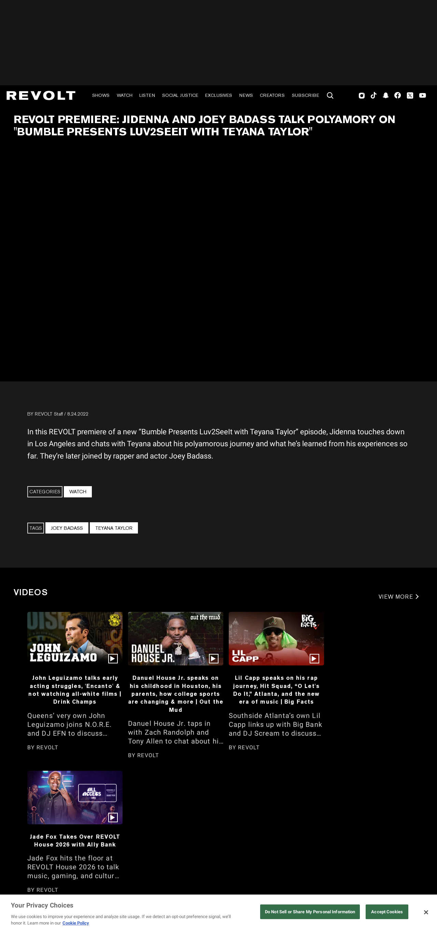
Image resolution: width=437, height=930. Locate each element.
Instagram (362, 95)
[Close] (426, 912)
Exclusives (218, 95)
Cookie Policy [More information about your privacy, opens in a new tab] (75, 923)
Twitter (410, 95)
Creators (272, 95)
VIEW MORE (396, 596)
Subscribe (305, 95)
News (246, 95)
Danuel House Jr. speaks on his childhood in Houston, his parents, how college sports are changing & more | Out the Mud (175, 693)
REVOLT (47, 747)
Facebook (397, 95)
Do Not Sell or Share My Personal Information (310, 911)
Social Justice (180, 95)
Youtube (422, 96)
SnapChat (385, 95)
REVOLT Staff (49, 414)
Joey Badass (67, 528)
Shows (101, 95)
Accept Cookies (387, 911)
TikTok (373, 95)
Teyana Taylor (113, 528)
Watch (124, 95)
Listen (147, 95)
